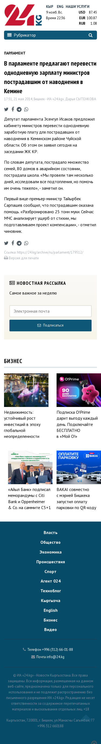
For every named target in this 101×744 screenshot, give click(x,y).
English (51, 610)
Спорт (50, 571)
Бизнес (50, 620)
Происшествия (50, 561)
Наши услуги (77, 6)
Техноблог (50, 590)
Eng (60, 6)
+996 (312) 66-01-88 (57, 649)
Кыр (49, 6)
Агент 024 (51, 581)
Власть (51, 532)
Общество (50, 542)
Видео (50, 629)
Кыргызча (50, 600)
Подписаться (50, 325)
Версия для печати (21, 258)
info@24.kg (55, 657)
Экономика (51, 552)
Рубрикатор (21, 35)
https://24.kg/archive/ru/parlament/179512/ (50, 252)
